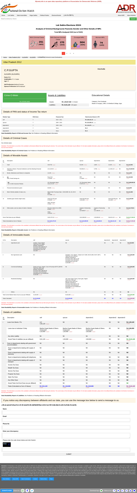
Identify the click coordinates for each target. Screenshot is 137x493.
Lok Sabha (11, 15)
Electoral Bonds (56, 15)
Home (3, 15)
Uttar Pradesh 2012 (14, 57)
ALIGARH (25, 57)
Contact (35, 479)
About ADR (121, 15)
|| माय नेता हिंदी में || (68, 15)
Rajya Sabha (33, 15)
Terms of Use (43, 479)
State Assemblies (22, 15)
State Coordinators (25, 479)
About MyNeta (131, 15)
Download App (94, 490)
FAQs (51, 479)
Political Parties (44, 15)
